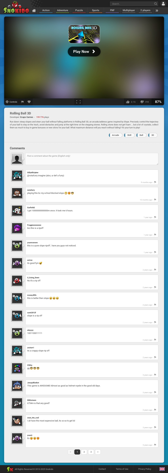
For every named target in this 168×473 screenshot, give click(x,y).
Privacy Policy (144, 469)
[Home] (34, 10)
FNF (112, 10)
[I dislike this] (145, 101)
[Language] (162, 469)
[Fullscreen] (78, 101)
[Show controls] (11, 101)
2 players (145, 10)
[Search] (155, 3)
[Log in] (163, 4)
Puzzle (79, 10)
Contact (102, 469)
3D (152, 135)
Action (46, 10)
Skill (129, 135)
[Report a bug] (22, 101)
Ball (141, 135)
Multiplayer (129, 10)
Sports (95, 10)
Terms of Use (122, 469)
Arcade (115, 135)
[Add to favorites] (29, 101)
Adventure (62, 10)
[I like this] (131, 101)
